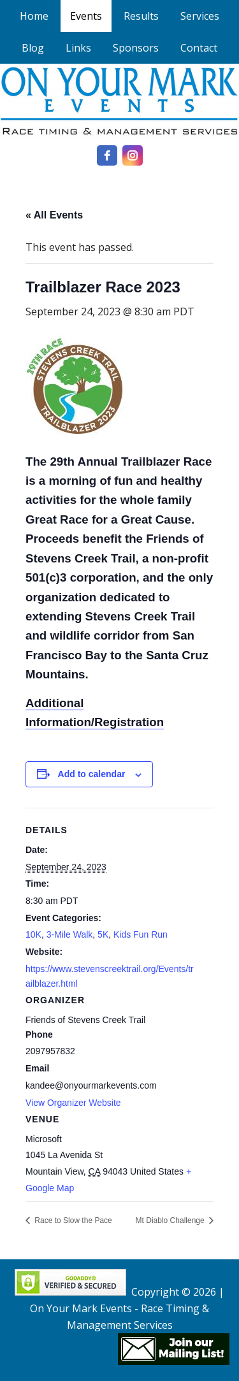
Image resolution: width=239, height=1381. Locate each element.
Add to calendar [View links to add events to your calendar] (92, 774)
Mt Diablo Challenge (171, 1220)
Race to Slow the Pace (72, 1220)
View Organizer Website (73, 1103)
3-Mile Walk (70, 934)
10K (33, 934)
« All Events (54, 215)
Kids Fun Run (140, 934)
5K (103, 934)
